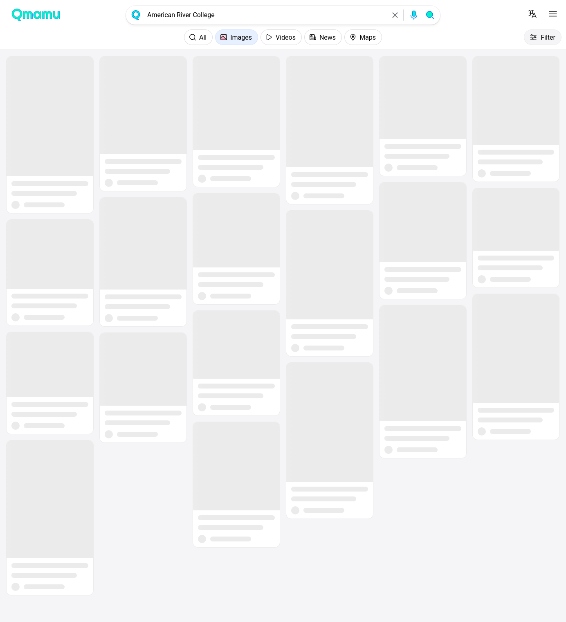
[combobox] (265, 15)
